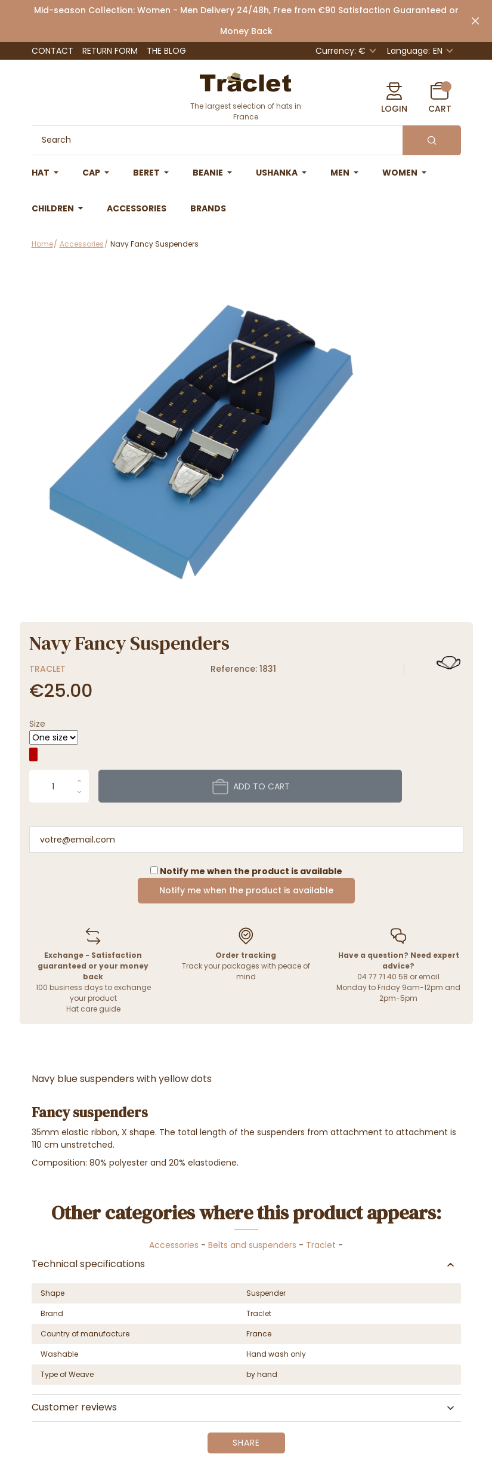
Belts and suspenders (252, 1245)
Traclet (47, 669)
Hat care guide (93, 1009)
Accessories (174, 1245)
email (429, 977)
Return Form (110, 51)
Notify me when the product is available (246, 890)
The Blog (166, 51)
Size (37, 724)
